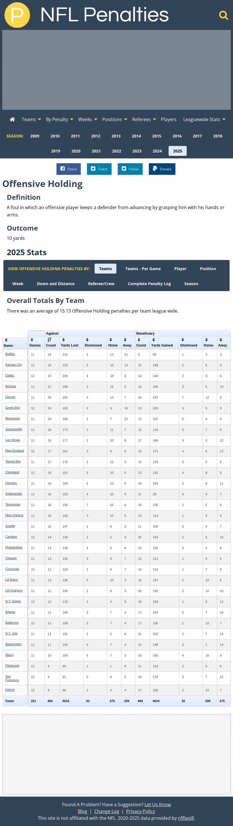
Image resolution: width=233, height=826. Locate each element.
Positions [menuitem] (112, 119)
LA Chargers (14, 590)
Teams (105, 268)
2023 (136, 151)
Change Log (106, 811)
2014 (136, 136)
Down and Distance (56, 283)
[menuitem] (12, 119)
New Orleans (14, 515)
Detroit (9, 689)
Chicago (11, 558)
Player (180, 268)
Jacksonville (13, 429)
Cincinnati (12, 569)
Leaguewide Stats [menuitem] (201, 119)
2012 (95, 136)
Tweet (99, 168)
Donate (162, 168)
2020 (75, 151)
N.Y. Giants (13, 601)
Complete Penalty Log (149, 283)
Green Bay (12, 407)
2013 (116, 136)
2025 (177, 151)
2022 (116, 151)
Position (208, 268)
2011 (75, 136)
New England (14, 450)
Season (191, 283)
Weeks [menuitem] (85, 119)
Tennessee (12, 504)
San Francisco (12, 678)
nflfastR (186, 818)
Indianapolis (13, 493)
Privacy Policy (140, 811)
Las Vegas (12, 440)
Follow (130, 168)
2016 (177, 136)
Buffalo (10, 354)
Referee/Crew (101, 283)
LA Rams (11, 579)
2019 (55, 151)
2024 (157, 151)
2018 (217, 136)
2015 (156, 136)
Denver (10, 397)
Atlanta (10, 612)
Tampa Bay (13, 461)
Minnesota (12, 418)
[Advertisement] (116, 69)
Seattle (10, 526)
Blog (82, 811)
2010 (55, 136)
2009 (34, 136)
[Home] (223, 17)
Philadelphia (13, 547)
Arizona (10, 386)
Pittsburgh (12, 665)
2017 (197, 136)
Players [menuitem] (169, 119)
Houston (11, 483)
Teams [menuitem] (29, 119)
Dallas (9, 375)
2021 (96, 151)
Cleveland (12, 472)
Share (68, 168)
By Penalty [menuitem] (57, 119)
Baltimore (11, 622)
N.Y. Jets (11, 633)
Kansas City (13, 364)
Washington (13, 644)
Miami (9, 655)
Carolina (11, 536)
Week (17, 283)
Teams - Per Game (143, 268)
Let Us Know (158, 804)
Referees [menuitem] (141, 119)
